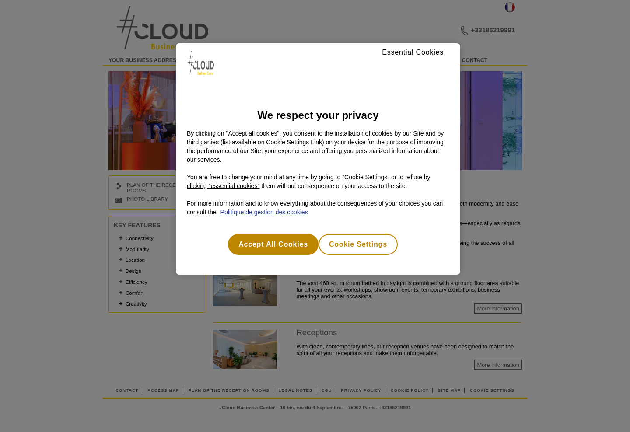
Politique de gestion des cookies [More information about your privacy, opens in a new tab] (264, 212)
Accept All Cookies (273, 244)
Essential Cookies (413, 52)
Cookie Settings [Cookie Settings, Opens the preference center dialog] (358, 244)
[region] (318, 159)
